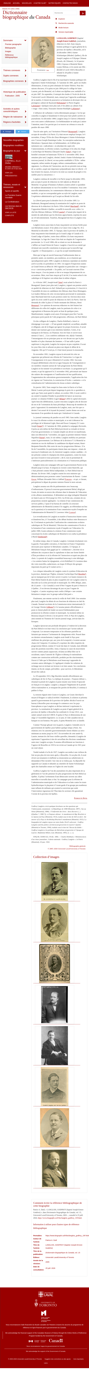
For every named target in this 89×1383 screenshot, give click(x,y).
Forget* (40, 426)
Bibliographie (10, 48)
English (7, 3)
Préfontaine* (61, 103)
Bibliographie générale (77, 846)
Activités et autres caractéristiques (11, 110)
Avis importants (78, 1359)
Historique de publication (14, 92)
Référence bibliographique (11, 56)
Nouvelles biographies (13, 140)
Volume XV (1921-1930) (10, 9)
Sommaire (8, 40)
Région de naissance (13, 117)
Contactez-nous (70, 3)
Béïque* (62, 399)
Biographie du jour (11, 151)
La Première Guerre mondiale (13, 196)
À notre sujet (40, 3)
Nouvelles (27, 3)
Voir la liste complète (10, 214)
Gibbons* (50, 607)
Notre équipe (54, 3)
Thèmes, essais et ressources (11, 185)
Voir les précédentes (11, 174)
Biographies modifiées (13, 145)
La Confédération (12, 202)
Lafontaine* (36, 106)
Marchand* (74, 206)
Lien (48, 70)
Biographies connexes (13, 81)
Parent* (42, 438)
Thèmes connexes (11, 70)
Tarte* (60, 282)
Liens (46, 1363)
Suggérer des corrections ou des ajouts (58, 1359)
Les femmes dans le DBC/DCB (13, 207)
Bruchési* (82, 574)
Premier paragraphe (13, 44)
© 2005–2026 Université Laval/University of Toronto (67, 849)
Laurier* (62, 212)
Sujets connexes (10, 75)
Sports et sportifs (12, 191)
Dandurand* (42, 537)
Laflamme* (75, 109)
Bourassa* (35, 305)
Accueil (16, 3)
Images (8, 51)
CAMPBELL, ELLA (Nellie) (12, 162)
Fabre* (68, 152)
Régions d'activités (11, 122)
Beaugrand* (72, 131)
